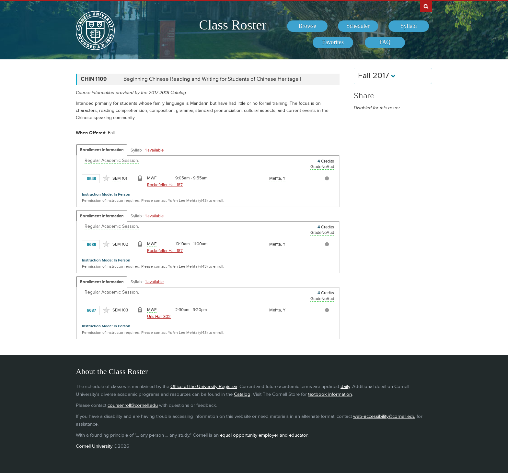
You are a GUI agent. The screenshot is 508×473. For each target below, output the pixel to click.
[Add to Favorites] (106, 178)
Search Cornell (426, 6)
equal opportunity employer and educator (263, 435)
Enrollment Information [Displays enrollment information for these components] (102, 149)
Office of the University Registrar (203, 386)
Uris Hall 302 (159, 316)
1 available (154, 150)
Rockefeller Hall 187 (165, 185)
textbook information (330, 394)
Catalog (242, 394)
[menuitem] (307, 26)
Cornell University (94, 446)
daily (345, 386)
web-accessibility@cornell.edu (384, 416)
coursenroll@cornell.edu (133, 405)
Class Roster (232, 25)
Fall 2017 (377, 76)
